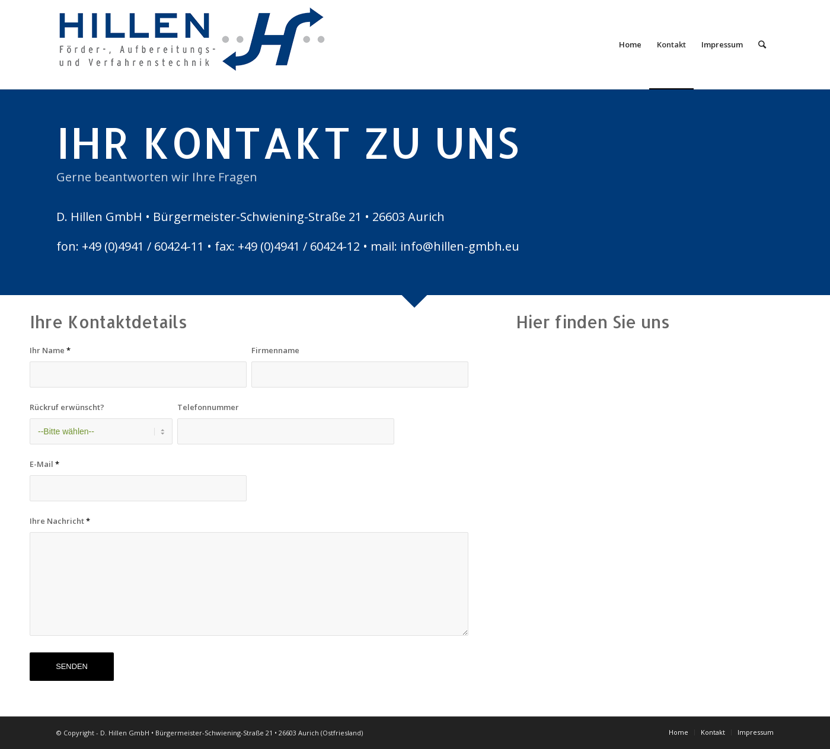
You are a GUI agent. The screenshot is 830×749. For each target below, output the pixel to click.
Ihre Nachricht (60, 521)
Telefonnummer (208, 407)
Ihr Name (50, 350)
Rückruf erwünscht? (67, 407)
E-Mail (44, 464)
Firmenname (275, 350)
